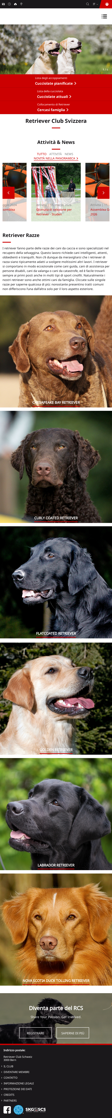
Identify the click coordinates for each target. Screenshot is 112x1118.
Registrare (35, 1033)
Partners (10, 1100)
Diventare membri (16, 1072)
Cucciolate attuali (52, 96)
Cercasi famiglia (51, 109)
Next (103, 193)
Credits (9, 1095)
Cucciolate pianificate (54, 83)
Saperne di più (72, 1033)
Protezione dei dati (18, 1089)
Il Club (8, 1066)
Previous (9, 193)
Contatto (11, 1078)
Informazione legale (19, 1083)
